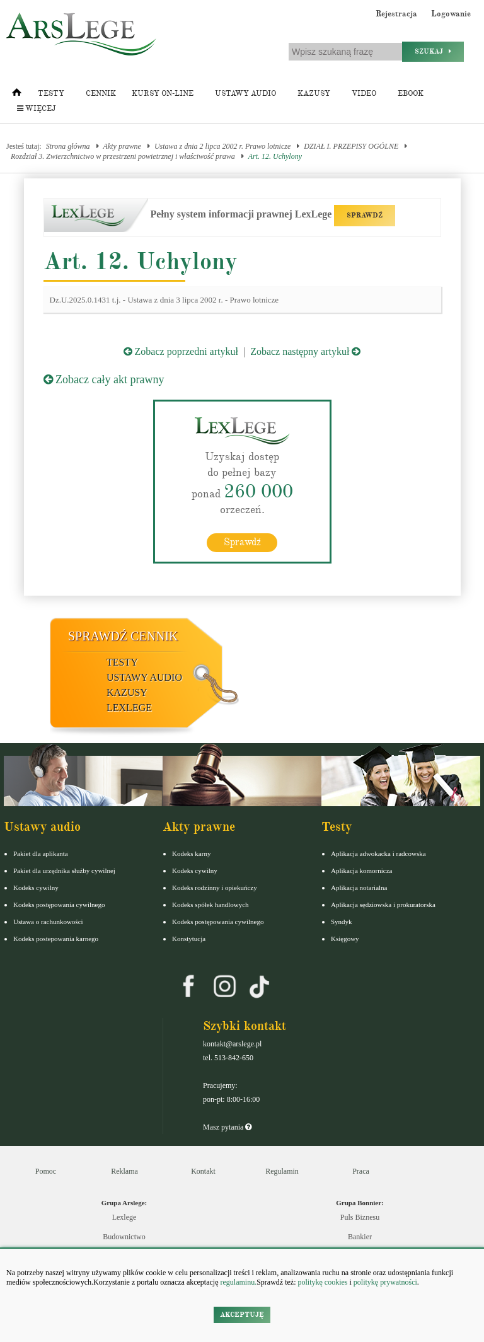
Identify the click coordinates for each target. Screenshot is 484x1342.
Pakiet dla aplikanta (40, 853)
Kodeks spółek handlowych (210, 904)
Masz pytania (227, 1127)
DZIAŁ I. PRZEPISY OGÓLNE (351, 146)
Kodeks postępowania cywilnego (59, 904)
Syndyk (341, 921)
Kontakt (203, 1171)
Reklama (124, 1171)
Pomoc (45, 1171)
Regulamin (282, 1171)
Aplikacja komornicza (361, 870)
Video (364, 93)
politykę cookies (322, 1282)
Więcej (36, 108)
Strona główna (68, 146)
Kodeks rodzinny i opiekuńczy (214, 887)
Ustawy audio (245, 93)
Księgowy (345, 938)
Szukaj (433, 51)
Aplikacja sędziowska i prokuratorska (383, 904)
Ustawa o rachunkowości (48, 921)
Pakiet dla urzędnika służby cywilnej (64, 870)
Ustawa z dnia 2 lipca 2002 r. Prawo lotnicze (222, 146)
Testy (51, 93)
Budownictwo (124, 1236)
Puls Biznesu (359, 1217)
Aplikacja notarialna (359, 887)
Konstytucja (188, 938)
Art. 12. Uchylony (275, 156)
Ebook (411, 93)
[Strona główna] (16, 95)
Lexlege (124, 1217)
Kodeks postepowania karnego (55, 938)
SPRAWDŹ (365, 215)
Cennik (101, 93)
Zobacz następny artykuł (305, 351)
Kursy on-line (162, 93)
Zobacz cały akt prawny (103, 379)
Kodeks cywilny (36, 887)
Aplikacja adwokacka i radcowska (378, 853)
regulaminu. (238, 1282)
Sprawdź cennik (123, 636)
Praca (360, 1171)
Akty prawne (122, 146)
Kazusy (313, 93)
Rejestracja (396, 14)
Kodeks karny (191, 853)
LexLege (129, 707)
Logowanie (451, 14)
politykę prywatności (385, 1282)
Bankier (360, 1236)
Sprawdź (242, 542)
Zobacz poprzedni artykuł (181, 351)
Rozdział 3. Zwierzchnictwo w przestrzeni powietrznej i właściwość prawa (123, 156)
